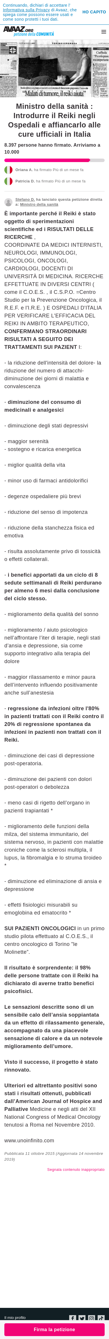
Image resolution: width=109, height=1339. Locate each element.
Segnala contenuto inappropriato (76, 1169)
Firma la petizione (54, 1329)
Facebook (72, 1318)
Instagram (91, 1318)
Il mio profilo (15, 1317)
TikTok (101, 1318)
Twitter (81, 1318)
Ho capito (94, 12)
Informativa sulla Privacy (26, 10)
